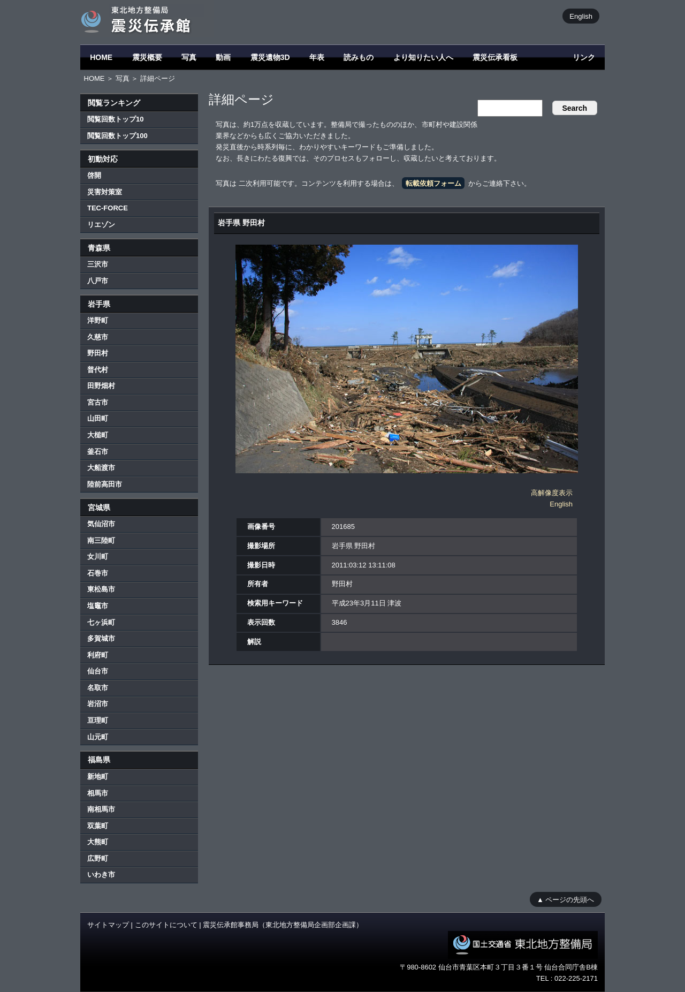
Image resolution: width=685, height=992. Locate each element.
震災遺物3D (270, 57)
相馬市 (97, 793)
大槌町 (97, 435)
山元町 (97, 737)
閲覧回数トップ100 (117, 136)
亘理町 (97, 720)
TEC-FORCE (107, 208)
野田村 (97, 353)
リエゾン (101, 225)
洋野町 (97, 320)
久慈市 (97, 337)
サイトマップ (108, 925)
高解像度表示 (552, 493)
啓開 (94, 175)
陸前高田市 (104, 484)
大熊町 (97, 842)
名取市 (97, 688)
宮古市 (97, 402)
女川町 (97, 556)
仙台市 (97, 671)
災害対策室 (104, 192)
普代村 (97, 370)
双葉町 (97, 826)
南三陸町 (101, 540)
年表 (316, 57)
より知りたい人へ (423, 57)
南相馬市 (101, 809)
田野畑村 (101, 386)
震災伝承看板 (495, 57)
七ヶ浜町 (101, 622)
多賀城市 (101, 638)
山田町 (97, 418)
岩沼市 (97, 704)
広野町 (97, 858)
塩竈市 (97, 606)
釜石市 (97, 452)
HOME (101, 57)
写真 (188, 57)
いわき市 (101, 874)
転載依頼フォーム (433, 183)
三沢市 (97, 264)
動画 (223, 57)
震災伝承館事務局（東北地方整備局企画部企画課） (283, 925)
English (580, 16)
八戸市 (97, 281)
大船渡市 (101, 468)
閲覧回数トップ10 (115, 119)
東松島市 (101, 589)
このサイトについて (166, 925)
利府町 (97, 655)
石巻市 (97, 573)
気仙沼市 (101, 524)
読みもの (359, 57)
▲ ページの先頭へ (565, 899)
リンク (584, 57)
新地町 (97, 777)
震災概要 (147, 57)
